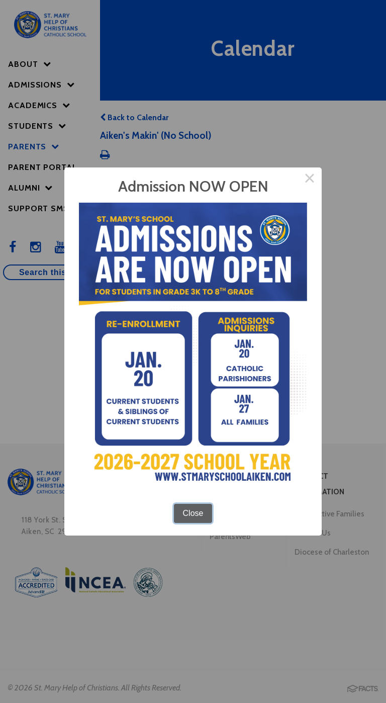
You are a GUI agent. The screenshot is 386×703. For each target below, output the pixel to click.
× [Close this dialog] (310, 179)
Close (193, 513)
